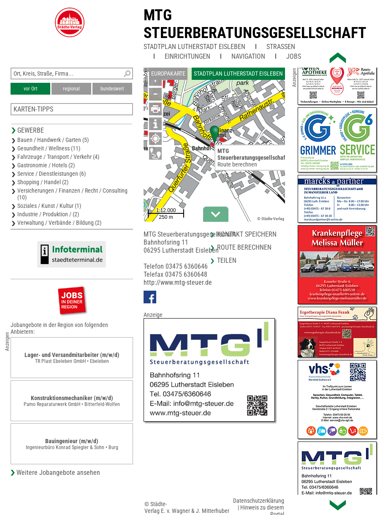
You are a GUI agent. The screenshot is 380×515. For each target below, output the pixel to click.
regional (71, 89)
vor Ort (31, 89)
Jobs (293, 56)
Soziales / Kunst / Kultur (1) (49, 205)
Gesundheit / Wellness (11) (48, 148)
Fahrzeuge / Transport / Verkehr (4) (58, 156)
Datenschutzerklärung (258, 500)
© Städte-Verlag (270, 218)
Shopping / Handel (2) (42, 182)
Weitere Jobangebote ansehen (58, 473)
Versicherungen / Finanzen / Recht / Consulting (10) (72, 194)
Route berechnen (237, 164)
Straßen (280, 47)
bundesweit (112, 89)
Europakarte (168, 73)
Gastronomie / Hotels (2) (46, 165)
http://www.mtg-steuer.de (178, 282)
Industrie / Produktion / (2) (48, 214)
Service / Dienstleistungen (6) (51, 173)
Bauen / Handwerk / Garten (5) (53, 139)
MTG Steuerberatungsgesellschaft (255, 24)
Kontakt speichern (247, 234)
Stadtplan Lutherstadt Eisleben (194, 47)
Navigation (248, 56)
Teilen (226, 260)
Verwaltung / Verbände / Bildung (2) (59, 222)
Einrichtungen (187, 56)
